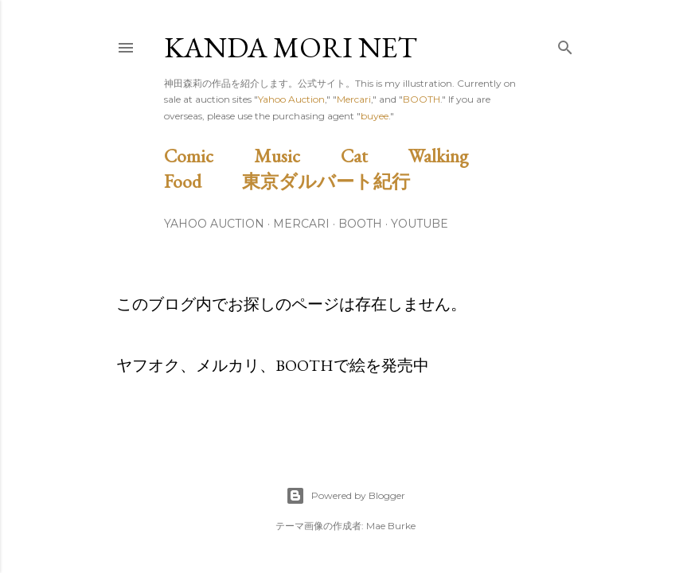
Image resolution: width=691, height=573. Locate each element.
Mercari (354, 99)
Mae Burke (391, 526)
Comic (207, 155)
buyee (374, 116)
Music (295, 155)
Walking (456, 155)
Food (201, 181)
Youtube (419, 223)
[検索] (565, 44)
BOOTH (421, 99)
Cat (372, 155)
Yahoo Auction (291, 99)
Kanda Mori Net (290, 47)
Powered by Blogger (345, 495)
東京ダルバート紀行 (335, 181)
